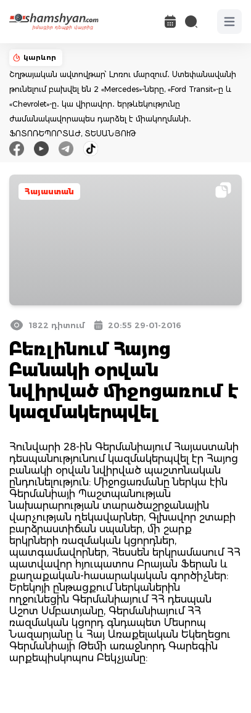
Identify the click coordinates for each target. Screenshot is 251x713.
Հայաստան (49, 191)
